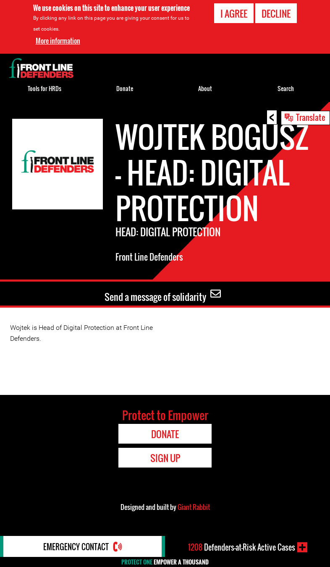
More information (58, 41)
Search (286, 88)
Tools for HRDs (44, 88)
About (205, 88)
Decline (276, 13)
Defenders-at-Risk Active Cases (241, 547)
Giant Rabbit (194, 507)
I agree (233, 13)
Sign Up (165, 458)
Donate (124, 88)
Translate (310, 117)
